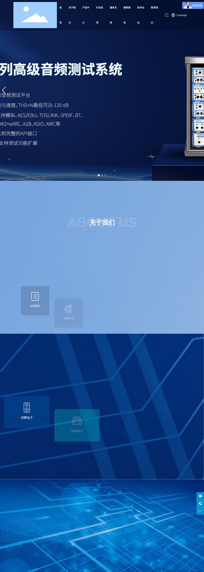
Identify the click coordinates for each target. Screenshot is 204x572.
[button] (99, 175)
